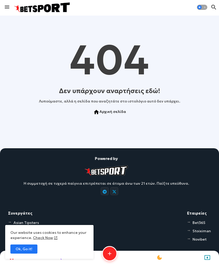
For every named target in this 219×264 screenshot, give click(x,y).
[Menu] (7, 7)
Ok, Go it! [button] (24, 249)
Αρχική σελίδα (109, 112)
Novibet (200, 239)
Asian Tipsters (26, 222)
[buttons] (105, 191)
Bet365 (199, 222)
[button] (202, 7)
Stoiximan (202, 231)
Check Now (43, 237)
